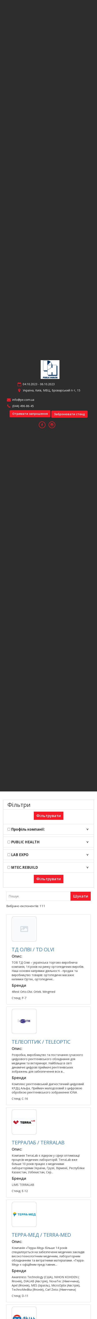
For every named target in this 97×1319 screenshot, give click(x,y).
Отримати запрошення (30, 414)
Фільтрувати (48, 815)
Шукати (80, 896)
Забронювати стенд (69, 414)
